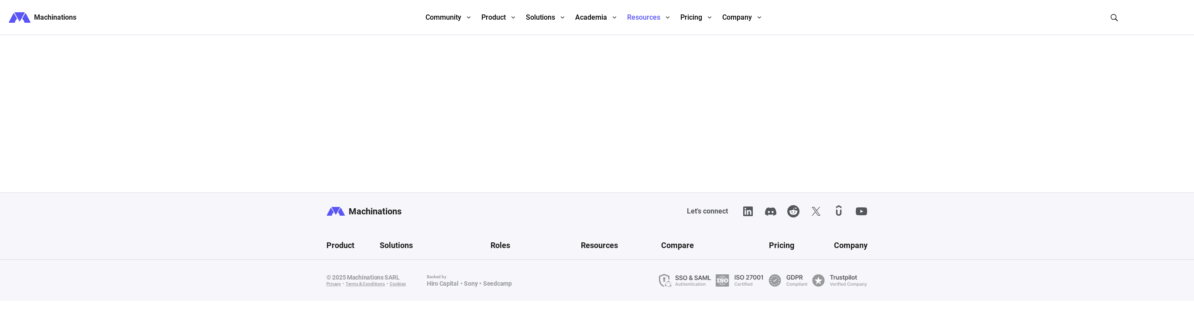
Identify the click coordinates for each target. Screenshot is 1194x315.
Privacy (333, 283)
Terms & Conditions (365, 283)
